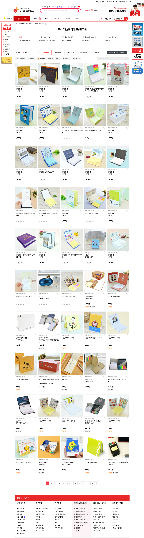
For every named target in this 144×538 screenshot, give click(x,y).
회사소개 (128, 2)
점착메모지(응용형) (79, 520)
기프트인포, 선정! (61, 7)
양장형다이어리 (97, 514)
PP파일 (114, 511)
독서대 (38, 520)
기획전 (46, 19)
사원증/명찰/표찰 (60, 514)
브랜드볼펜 (21, 517)
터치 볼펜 (19, 528)
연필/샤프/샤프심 (22, 508)
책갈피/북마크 (40, 525)
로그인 (97, 2)
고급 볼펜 (19, 514)
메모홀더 (57, 525)
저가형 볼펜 (20, 511)
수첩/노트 (96, 520)
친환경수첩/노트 (98, 525)
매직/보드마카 (40, 511)
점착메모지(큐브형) (79, 511)
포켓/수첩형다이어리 (99, 517)
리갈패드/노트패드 (98, 522)
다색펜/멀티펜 (21, 520)
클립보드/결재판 (117, 528)
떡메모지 (76, 531)
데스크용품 (58, 508)
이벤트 (78, 19)
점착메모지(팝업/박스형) (81, 522)
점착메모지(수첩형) (79, 508)
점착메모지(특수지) (79, 517)
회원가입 (102, 2)
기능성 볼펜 (20, 522)
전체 (20, 37)
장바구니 (115, 2)
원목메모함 (77, 528)
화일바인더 (115, 517)
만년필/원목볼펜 (21, 531)
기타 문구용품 (40, 531)
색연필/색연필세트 (41, 514)
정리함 (57, 520)
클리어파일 (115, 514)
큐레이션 (56, 19)
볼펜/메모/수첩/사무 (25, 23)
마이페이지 (109, 2)
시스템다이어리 (97, 508)
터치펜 (38, 517)
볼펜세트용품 (20, 533)
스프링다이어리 (97, 511)
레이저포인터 (59, 511)
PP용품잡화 (116, 525)
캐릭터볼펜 (20, 525)
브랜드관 (67, 19)
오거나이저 (96, 531)
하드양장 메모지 (79, 525)
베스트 (37, 18)
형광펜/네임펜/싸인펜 (42, 508)
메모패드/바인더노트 (99, 528)
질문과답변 (122, 2)
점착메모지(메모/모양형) (81, 514)
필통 (37, 522)
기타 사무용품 (59, 528)
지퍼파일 (115, 508)
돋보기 (57, 522)
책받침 (114, 522)
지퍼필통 (115, 520)
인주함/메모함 (59, 517)
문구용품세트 (40, 528)
